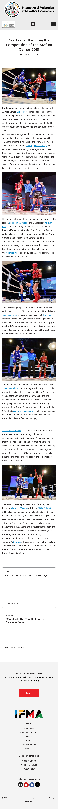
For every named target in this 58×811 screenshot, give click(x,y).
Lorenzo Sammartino (18, 223)
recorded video (13, 253)
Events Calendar (29, 744)
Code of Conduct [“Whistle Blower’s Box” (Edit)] (29, 765)
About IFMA (29, 728)
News (39, 55)
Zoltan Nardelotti (10, 388)
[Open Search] (33, 24)
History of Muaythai (29, 732)
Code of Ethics (29, 761)
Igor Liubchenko (9, 315)
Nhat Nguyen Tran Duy (36, 145)
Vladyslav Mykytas (19, 508)
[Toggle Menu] (53, 24)
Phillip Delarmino (45, 508)
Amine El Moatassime (23, 411)
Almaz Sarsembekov (11, 430)
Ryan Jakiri (47, 315)
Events (29, 740)
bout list (17, 542)
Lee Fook (21, 112)
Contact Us (29, 748)
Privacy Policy (29, 769)
